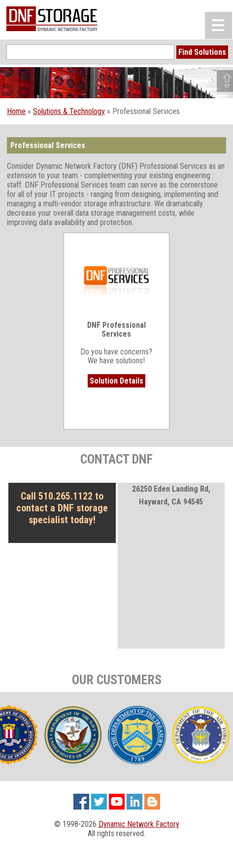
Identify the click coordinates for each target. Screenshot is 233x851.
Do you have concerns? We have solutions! (116, 320)
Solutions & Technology (69, 111)
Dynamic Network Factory (139, 824)
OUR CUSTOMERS (117, 679)
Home (16, 111)
